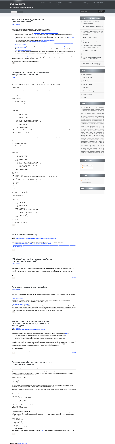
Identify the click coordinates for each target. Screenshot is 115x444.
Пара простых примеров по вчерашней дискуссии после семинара (30, 73)
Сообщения (85, 165)
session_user (100, 146)
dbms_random (83, 120)
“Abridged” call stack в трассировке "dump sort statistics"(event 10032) (32, 260)
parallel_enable (88, 139)
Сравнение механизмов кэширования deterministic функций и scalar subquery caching (32, 243)
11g (87, 107)
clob (88, 117)
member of (100, 130)
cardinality (102, 116)
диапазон (102, 107)
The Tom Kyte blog (87, 81)
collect (96, 117)
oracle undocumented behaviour (36, 264)
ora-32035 (95, 133)
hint (95, 126)
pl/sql (82, 142)
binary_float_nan (83, 116)
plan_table (95, 142)
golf (88, 126)
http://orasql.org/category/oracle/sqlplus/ (38, 41)
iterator (101, 127)
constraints (18, 368)
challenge (83, 117)
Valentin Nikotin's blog (88, 91)
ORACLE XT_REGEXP (91, 138)
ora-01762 (89, 133)
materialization (29, 238)
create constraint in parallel (26, 368)
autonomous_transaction (90, 114)
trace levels (87, 152)
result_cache (99, 145)
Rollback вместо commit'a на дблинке (21, 304)
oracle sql (90, 136)
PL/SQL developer (88, 142)
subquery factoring (52, 238)
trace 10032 (45, 264)
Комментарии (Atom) (22, 443)
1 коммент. (18, 328)
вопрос (66, 333)
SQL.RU (85, 97)
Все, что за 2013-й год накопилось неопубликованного (28, 20)
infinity (92, 127)
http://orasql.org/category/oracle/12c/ (23, 50)
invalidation (97, 127)
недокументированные (92, 110)
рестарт (82, 113)
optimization (31, 329)
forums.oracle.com (87, 94)
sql (91, 148)
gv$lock (92, 126)
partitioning (92, 141)
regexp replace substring (90, 145)
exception (86, 123)
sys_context (93, 149)
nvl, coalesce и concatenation (90, 50)
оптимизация (18, 329)
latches (97, 129)
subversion (82, 149)
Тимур (42, 430)
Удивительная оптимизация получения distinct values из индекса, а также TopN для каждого (31, 323)
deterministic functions (20, 238)
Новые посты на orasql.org (25, 235)
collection (100, 117)
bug (93, 116)
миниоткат (84, 110)
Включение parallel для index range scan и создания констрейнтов (32, 363)
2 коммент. (18, 237)
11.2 (16, 264)
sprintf (88, 148)
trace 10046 (98, 151)
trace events (51, 264)
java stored (83, 129)
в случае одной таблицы (94, 107)
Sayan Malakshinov (86, 179)
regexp (82, 145)
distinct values (25, 329)
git (99, 124)
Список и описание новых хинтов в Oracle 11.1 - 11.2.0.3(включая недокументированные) (92, 58)
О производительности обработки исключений (91, 41)
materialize (34, 238)
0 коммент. (18, 24)
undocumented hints (98, 152)
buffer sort (90, 116)
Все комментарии (86, 168)
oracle (38, 238)
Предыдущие (74, 440)
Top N (43, 329)
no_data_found (99, 132)
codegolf (91, 117)
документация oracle (86, 109)
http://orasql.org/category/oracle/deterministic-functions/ (46, 33)
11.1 (81, 107)
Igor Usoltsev (86, 87)
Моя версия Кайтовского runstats (20, 247)
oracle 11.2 (39, 329)
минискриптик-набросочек (25, 57)
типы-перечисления (100, 113)
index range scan (41, 368)
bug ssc (97, 116)
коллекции (98, 109)
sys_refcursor (99, 149)
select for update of (92, 146)
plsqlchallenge (101, 142)
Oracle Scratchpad (87, 74)
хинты (83, 114)
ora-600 (100, 133)
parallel (97, 138)
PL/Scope (100, 141)
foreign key (35, 368)
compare (82, 119)
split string (83, 148)
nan (94, 132)
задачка (92, 109)
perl (96, 141)
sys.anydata (83, 151)
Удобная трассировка (18, 298)
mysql (91, 132)
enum (82, 123)
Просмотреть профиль (86, 182)
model (87, 132)
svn (87, 149)
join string (88, 129)
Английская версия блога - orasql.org (29, 287)
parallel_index (59, 368)
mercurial (82, 132)
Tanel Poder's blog (87, 77)
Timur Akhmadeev (87, 84)
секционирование (88, 113)
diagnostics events (22, 264)
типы (94, 113)
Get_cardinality (94, 124)
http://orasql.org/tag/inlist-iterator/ (48, 40)
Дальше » (74, 277)
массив (102, 109)
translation (92, 152)
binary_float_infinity (99, 114)
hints (99, 126)
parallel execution (52, 368)
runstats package (44, 238)
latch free (92, 129)
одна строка (100, 110)
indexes (88, 127)
